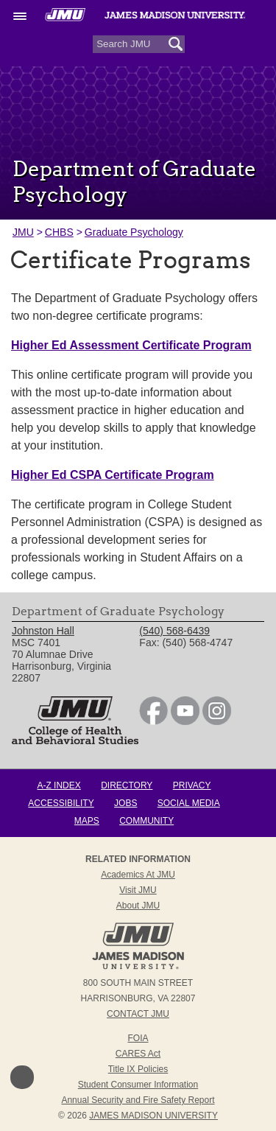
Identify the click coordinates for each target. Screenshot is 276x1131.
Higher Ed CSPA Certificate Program (112, 475)
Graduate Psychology (134, 232)
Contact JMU (138, 1014)
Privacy (192, 785)
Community (146, 821)
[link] (153, 721)
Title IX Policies (138, 1069)
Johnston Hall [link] (43, 631)
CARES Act (138, 1053)
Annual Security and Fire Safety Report (137, 1100)
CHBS (59, 232)
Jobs (125, 803)
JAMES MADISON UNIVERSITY (153, 1115)
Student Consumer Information (138, 1084)
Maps (86, 821)
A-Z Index (58, 785)
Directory (126, 785)
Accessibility (60, 803)
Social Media (189, 803)
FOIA (137, 1038)
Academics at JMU (138, 874)
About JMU (138, 905)
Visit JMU (137, 890)
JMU (23, 232)
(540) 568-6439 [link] (174, 631)
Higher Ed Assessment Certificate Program (131, 345)
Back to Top (22, 1077)
